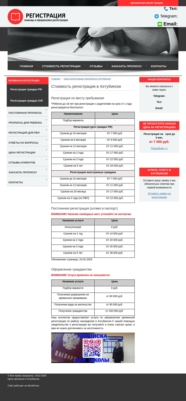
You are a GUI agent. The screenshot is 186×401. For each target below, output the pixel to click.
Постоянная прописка (25, 112)
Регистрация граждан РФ (26, 89)
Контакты (158, 66)
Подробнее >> (159, 148)
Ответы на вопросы (23, 142)
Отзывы (96, 66)
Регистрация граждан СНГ (26, 100)
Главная (26, 66)
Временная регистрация (24, 80)
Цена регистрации (22, 152)
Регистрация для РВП (24, 132)
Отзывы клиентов (22, 162)
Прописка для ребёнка (25, 122)
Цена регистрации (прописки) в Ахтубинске (87, 78)
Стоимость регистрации (61, 66)
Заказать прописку (127, 66)
